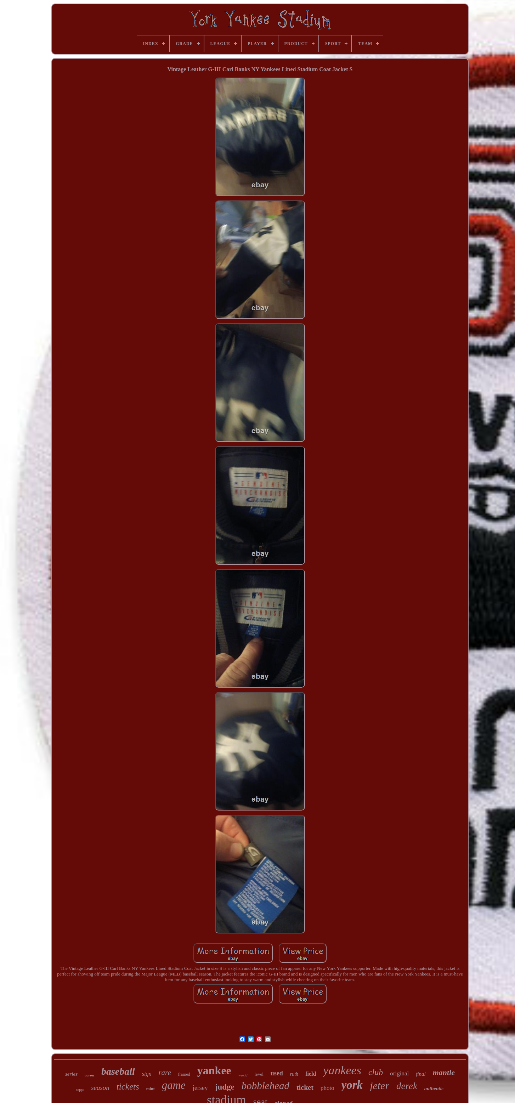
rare (164, 1072)
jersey (200, 1087)
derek (406, 1086)
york (352, 1085)
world (243, 1075)
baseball (118, 1071)
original (399, 1073)
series (71, 1074)
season (100, 1087)
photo (327, 1088)
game (174, 1085)
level (259, 1074)
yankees (342, 1070)
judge (224, 1086)
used (277, 1073)
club (375, 1072)
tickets (128, 1086)
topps (80, 1090)
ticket (304, 1087)
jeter (379, 1085)
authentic (433, 1088)
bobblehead (265, 1085)
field (310, 1074)
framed (184, 1074)
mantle (444, 1072)
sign (147, 1074)
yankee (214, 1070)
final (421, 1074)
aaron (89, 1075)
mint (150, 1088)
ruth (294, 1074)
